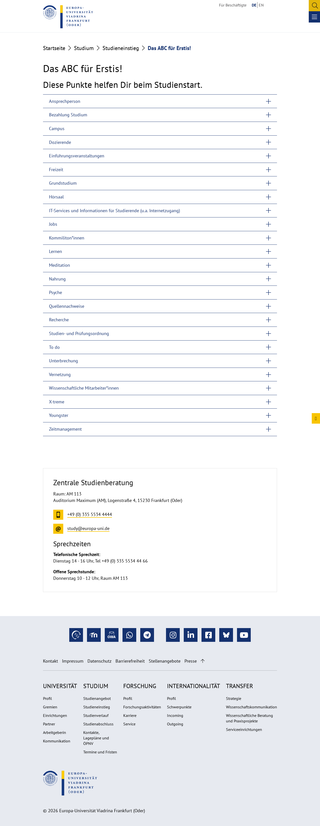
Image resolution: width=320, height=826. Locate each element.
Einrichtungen (55, 715)
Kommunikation (56, 740)
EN (261, 5)
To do (54, 347)
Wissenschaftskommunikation (251, 706)
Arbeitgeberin (54, 732)
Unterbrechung (63, 361)
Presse (190, 661)
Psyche (55, 292)
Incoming (175, 715)
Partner (49, 723)
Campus (56, 128)
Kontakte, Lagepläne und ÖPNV (96, 738)
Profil (47, 698)
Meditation (59, 265)
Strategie (233, 698)
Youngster (58, 415)
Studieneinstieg (120, 48)
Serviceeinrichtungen (244, 729)
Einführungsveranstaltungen (76, 156)
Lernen (55, 251)
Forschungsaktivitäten (142, 706)
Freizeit (56, 169)
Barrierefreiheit (130, 661)
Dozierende (60, 142)
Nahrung (57, 279)
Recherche (59, 320)
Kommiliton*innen (66, 238)
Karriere (129, 715)
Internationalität (193, 686)
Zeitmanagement (65, 429)
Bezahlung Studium (68, 115)
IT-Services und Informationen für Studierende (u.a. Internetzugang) (114, 210)
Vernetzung (60, 374)
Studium (84, 48)
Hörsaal (56, 197)
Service (129, 723)
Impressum (73, 661)
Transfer (239, 686)
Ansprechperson (64, 101)
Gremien (50, 706)
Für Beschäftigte (232, 5)
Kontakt (50, 661)
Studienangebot (97, 698)
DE (254, 5)
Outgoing (175, 723)
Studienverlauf (95, 715)
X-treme (56, 402)
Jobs (53, 224)
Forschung (139, 686)
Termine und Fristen (100, 751)
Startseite (54, 48)
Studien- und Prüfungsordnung (79, 333)
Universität (60, 686)
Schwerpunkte (179, 706)
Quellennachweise (66, 306)
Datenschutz (100, 661)
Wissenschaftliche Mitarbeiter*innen (84, 388)
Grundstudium (63, 183)
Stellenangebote (164, 661)
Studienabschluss (98, 723)
